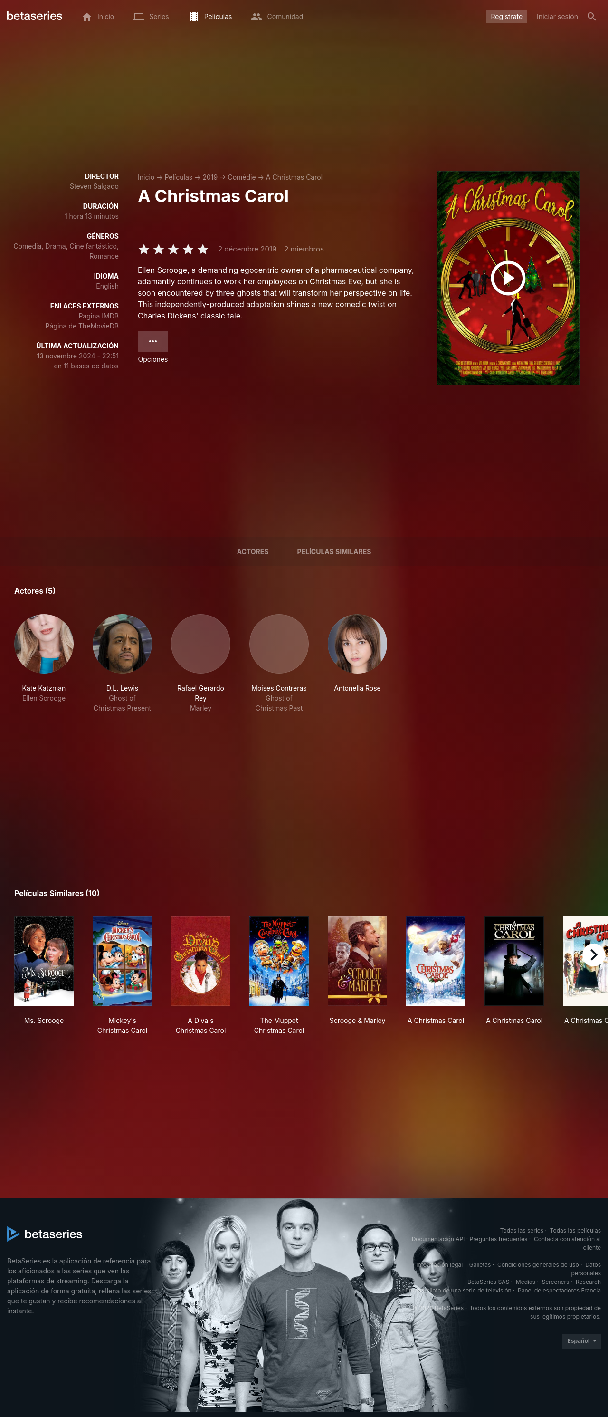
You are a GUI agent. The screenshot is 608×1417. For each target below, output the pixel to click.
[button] (44, 663)
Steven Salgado (94, 186)
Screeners (556, 1281)
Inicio (146, 177)
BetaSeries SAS (488, 1281)
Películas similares (334, 552)
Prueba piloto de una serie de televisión (458, 1290)
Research (588, 1281)
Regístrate (506, 16)
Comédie (242, 177)
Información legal (439, 1264)
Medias (525, 1281)
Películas (178, 177)
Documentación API (438, 1239)
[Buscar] (592, 17)
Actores (253, 552)
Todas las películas (575, 1230)
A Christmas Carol (294, 177)
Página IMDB (98, 316)
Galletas (480, 1264)
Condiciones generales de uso (538, 1264)
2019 (210, 177)
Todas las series (521, 1230)
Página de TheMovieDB (82, 326)
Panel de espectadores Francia (559, 1290)
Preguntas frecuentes (499, 1239)
